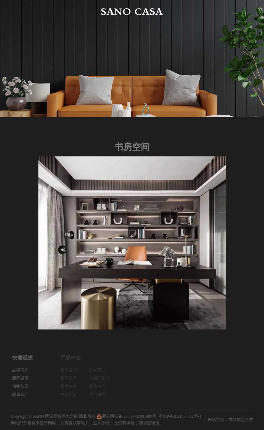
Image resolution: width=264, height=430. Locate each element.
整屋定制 (70, 370)
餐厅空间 (70, 386)
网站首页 (19, 11)
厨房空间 (99, 386)
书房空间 (70, 394)
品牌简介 (43, 11)
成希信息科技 (240, 419)
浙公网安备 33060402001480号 (126, 416)
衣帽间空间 (101, 378)
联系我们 (245, 11)
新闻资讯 (196, 11)
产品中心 (68, 11)
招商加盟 (220, 11)
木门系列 (99, 394)
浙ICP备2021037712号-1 (180, 416)
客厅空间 (70, 378)
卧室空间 (99, 370)
